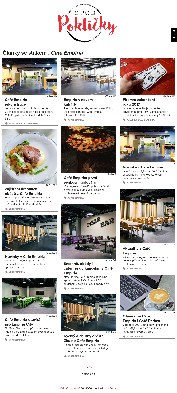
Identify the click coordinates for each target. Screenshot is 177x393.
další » (88, 367)
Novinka (33, 123)
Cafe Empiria (17, 123)
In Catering (70, 388)
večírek (132, 120)
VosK (113, 388)
